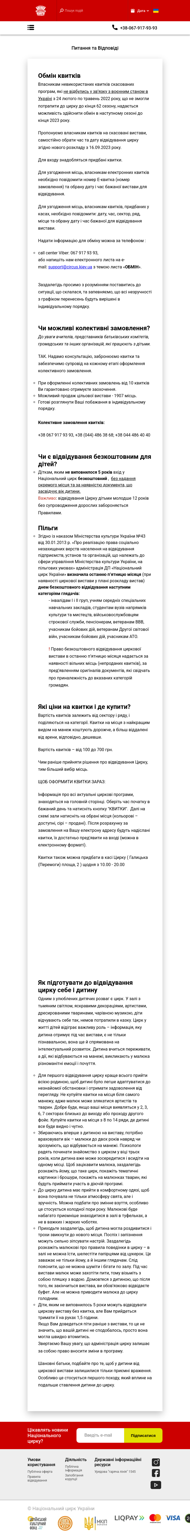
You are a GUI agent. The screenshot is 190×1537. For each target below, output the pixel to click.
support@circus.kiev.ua (70, 266)
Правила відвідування (37, 1478)
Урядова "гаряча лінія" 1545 (114, 1472)
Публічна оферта (40, 1472)
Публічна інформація (73, 1468)
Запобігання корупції (74, 1477)
